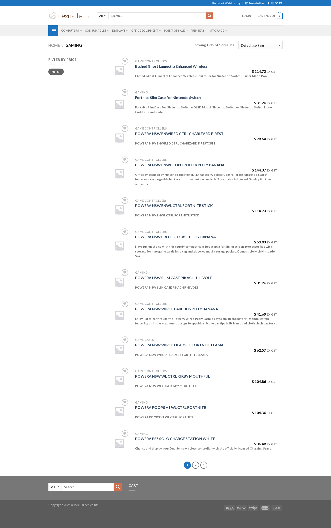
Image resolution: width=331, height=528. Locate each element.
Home (54, 45)
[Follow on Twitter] (276, 3)
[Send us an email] (280, 3)
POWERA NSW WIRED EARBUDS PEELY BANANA (176, 309)
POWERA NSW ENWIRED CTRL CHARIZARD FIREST (179, 133)
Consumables (97, 31)
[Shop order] (260, 45)
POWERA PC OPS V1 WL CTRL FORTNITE (170, 407)
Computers (71, 31)
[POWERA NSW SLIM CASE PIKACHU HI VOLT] (119, 281)
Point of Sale (176, 31)
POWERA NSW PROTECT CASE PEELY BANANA (175, 237)
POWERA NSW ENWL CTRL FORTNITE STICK (174, 205)
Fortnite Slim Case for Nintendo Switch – (169, 97)
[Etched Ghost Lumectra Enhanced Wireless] (119, 70)
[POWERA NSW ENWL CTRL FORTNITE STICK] (119, 209)
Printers (199, 31)
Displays (120, 31)
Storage (218, 31)
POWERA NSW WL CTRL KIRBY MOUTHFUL (172, 376)
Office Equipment (146, 31)
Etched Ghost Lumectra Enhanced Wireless (171, 66)
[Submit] (209, 16)
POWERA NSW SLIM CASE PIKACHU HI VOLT (173, 277)
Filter (56, 71)
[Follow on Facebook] (268, 3)
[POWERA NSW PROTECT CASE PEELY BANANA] (119, 245)
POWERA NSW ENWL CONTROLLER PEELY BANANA (179, 165)
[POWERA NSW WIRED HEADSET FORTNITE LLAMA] (119, 349)
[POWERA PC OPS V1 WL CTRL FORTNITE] (119, 411)
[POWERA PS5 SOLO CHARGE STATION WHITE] (119, 443)
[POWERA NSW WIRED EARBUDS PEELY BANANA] (119, 315)
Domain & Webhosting (226, 3)
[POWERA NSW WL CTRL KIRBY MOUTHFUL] (119, 380)
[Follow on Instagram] (272, 3)
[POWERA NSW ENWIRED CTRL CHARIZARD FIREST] (119, 137)
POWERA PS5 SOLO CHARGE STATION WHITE (175, 438)
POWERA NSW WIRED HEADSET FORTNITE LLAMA (179, 345)
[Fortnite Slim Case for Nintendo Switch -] (119, 104)
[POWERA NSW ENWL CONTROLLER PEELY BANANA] (119, 173)
